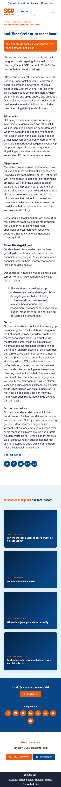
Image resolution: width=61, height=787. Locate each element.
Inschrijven (30, 694)
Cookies (13, 779)
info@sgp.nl (44, 756)
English (48, 779)
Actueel (17, 22)
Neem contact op (30, 742)
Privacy (23, 779)
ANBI (31, 779)
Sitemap (39, 779)
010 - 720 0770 (18, 756)
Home (6, 22)
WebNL (30, 784)
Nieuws (27, 22)
